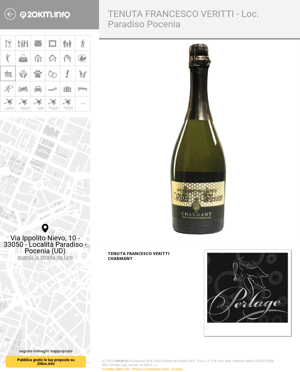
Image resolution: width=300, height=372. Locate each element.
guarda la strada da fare (45, 257)
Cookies (177, 369)
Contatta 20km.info (115, 369)
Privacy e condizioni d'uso (150, 369)
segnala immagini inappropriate (45, 351)
